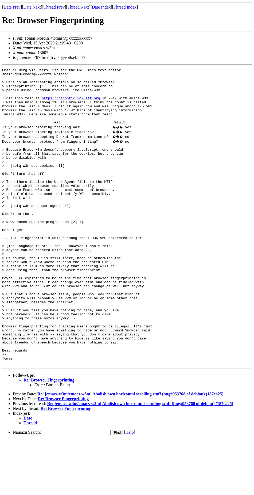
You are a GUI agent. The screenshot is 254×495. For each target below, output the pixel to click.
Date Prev (12, 7)
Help (130, 487)
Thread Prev (54, 7)
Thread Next (78, 7)
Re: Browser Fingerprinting (49, 435)
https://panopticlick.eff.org (71, 104)
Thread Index (125, 7)
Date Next (32, 7)
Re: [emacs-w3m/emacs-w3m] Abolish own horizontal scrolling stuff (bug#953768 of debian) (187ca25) (130, 449)
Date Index (101, 7)
